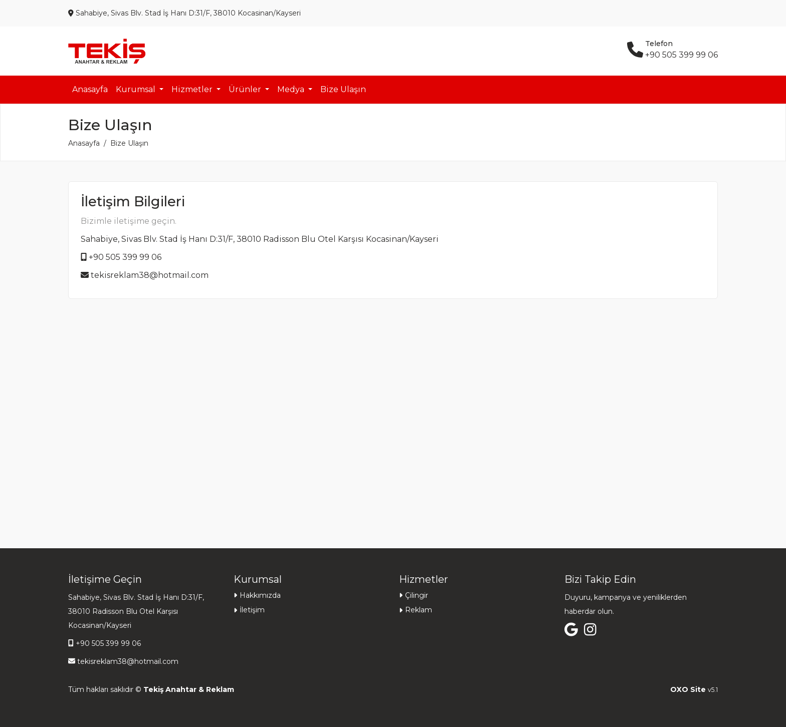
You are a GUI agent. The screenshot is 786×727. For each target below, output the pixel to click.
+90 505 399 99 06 (125, 257)
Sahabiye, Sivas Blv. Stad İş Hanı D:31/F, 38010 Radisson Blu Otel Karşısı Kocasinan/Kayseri (260, 239)
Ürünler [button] (246, 89)
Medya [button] (291, 89)
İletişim (252, 609)
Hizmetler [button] (193, 89)
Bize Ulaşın (343, 89)
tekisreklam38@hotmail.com (150, 275)
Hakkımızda (260, 595)
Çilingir (416, 595)
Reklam (418, 609)
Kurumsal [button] (136, 89)
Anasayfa (90, 89)
